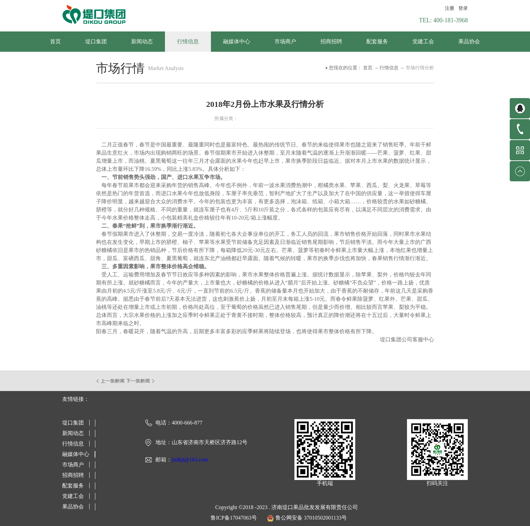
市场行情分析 (420, 67)
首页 (55, 41)
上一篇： (110, 381)
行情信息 (389, 67)
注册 (449, 8)
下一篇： (140, 381)
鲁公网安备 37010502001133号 (311, 518)
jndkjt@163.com (190, 459)
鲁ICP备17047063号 (234, 518)
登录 (463, 8)
